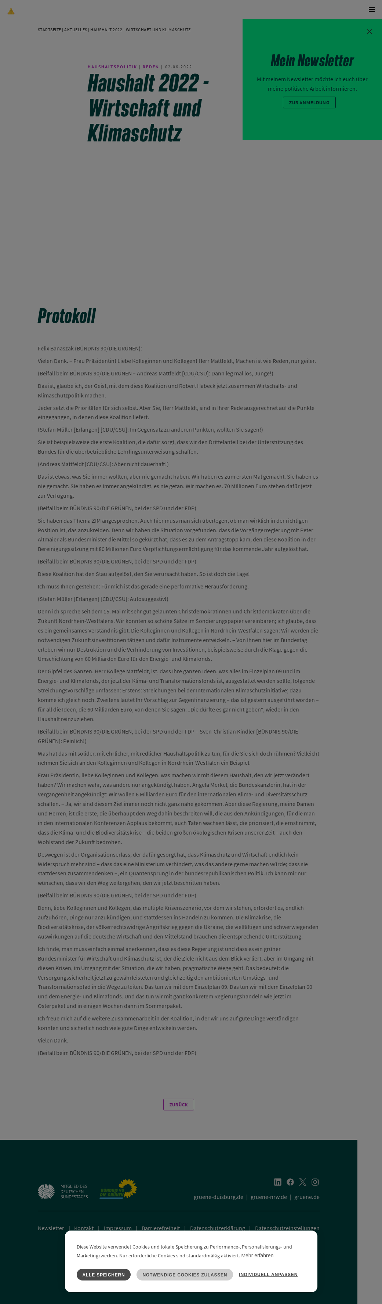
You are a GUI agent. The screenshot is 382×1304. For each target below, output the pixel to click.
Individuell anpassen (268, 1274)
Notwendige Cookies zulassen (184, 1275)
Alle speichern (104, 1275)
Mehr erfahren (257, 1255)
